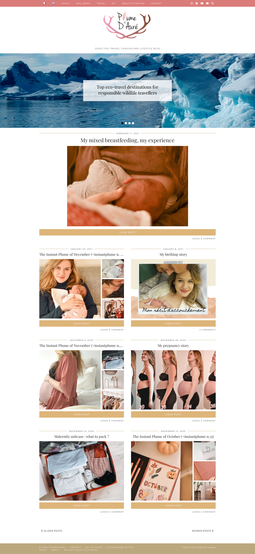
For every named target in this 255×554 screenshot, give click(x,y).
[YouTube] (202, 3)
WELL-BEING (83, 3)
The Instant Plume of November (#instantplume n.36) (81, 345)
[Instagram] (192, 3)
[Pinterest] (197, 3)
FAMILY (65, 3)
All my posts (94, 547)
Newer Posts (203, 530)
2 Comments (208, 330)
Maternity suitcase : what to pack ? (81, 436)
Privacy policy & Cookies (81, 550)
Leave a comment (204, 238)
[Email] (207, 3)
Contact (75, 547)
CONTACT (156, 3)
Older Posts (51, 530)
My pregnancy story (173, 345)
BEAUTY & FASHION (133, 3)
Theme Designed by (199, 547)
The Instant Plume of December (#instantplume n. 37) (81, 254)
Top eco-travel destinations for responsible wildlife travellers (127, 90)
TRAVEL (101, 3)
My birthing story (173, 254)
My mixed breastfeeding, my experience (127, 140)
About (55, 550)
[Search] (212, 3)
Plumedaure (57, 547)
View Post (127, 232)
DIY (114, 3)
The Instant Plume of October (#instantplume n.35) (173, 436)
